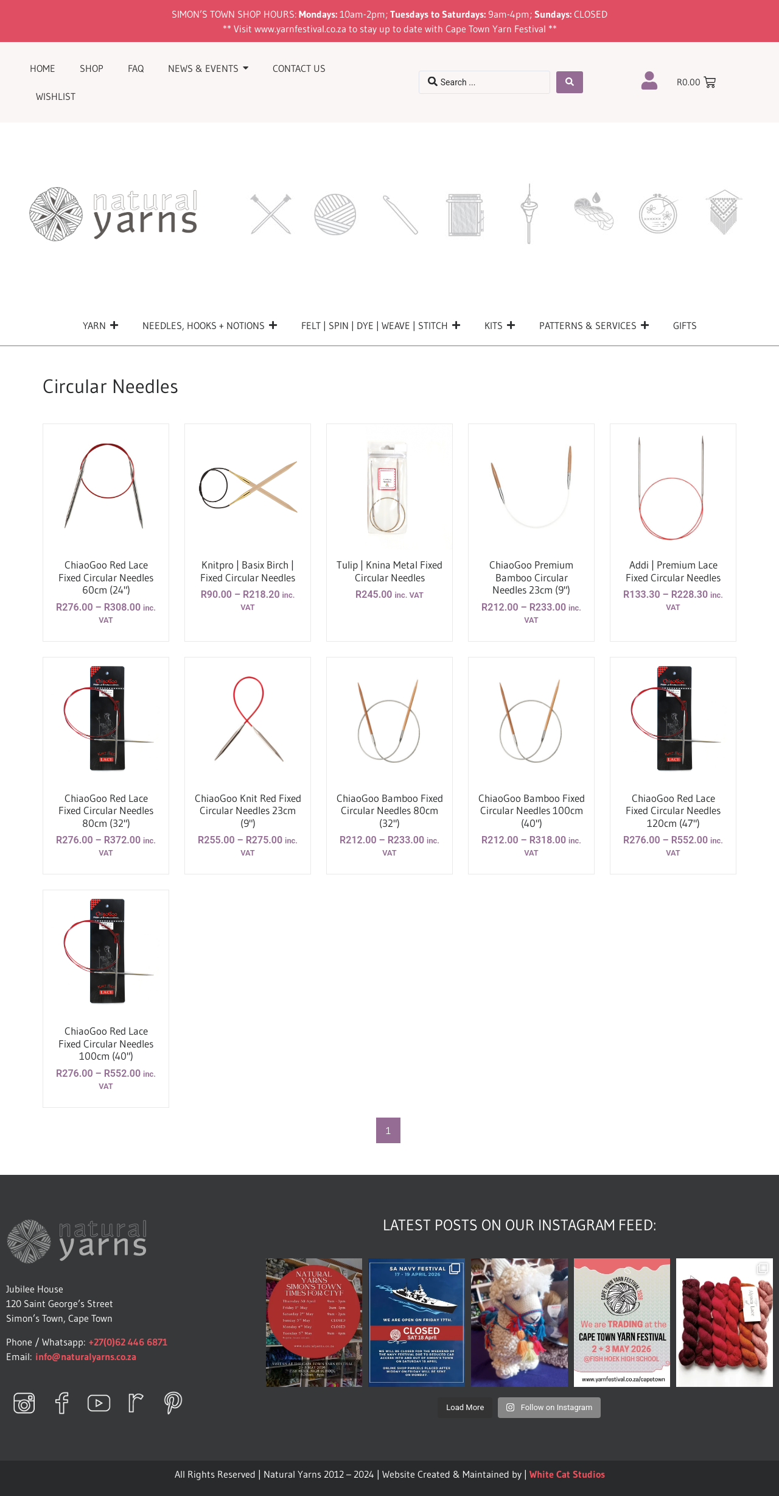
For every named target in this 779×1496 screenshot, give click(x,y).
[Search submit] (569, 82)
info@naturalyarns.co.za (85, 1356)
